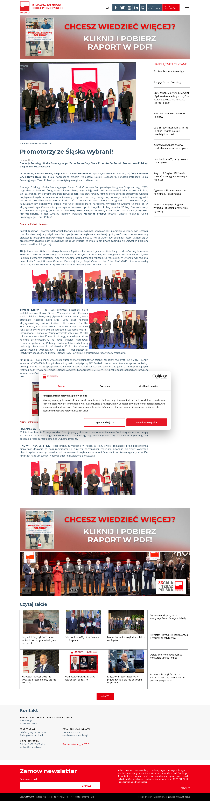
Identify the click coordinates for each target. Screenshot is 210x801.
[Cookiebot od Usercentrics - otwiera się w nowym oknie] (154, 376)
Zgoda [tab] (61, 386)
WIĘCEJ (105, 696)
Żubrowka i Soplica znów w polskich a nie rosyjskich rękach (171, 146)
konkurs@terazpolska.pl (31, 747)
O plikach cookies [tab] (148, 386)
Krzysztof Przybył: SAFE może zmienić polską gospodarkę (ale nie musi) (171, 176)
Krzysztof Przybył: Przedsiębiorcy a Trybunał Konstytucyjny (169, 636)
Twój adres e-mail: (28, 779)
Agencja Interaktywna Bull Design (176, 797)
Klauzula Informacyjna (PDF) (75, 744)
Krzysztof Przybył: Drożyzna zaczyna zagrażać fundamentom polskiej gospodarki (167, 677)
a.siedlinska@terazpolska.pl (75, 735)
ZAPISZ (86, 785)
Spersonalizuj (105, 422)
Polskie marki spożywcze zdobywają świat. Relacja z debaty (168, 617)
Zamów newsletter (154, 8)
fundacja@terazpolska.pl (31, 735)
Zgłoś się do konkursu (171, 8)
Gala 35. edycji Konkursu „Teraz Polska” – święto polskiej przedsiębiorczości (171, 131)
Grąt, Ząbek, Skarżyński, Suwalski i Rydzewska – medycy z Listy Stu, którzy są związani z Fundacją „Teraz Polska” (172, 98)
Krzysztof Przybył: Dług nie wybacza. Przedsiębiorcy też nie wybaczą (171, 208)
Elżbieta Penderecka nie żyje (169, 71)
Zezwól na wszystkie (146, 422)
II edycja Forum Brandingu (168, 82)
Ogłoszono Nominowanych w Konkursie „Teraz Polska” (170, 192)
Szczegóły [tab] (105, 386)
